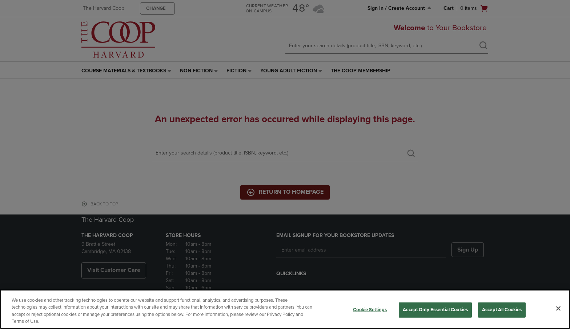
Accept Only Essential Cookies (435, 310)
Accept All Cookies (502, 310)
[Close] (558, 308)
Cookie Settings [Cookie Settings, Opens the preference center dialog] (370, 310)
